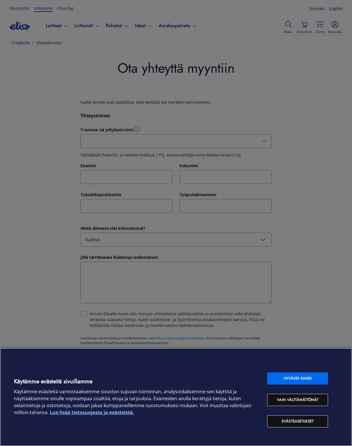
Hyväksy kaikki (297, 378)
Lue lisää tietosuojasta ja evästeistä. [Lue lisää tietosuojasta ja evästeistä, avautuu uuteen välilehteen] (92, 412)
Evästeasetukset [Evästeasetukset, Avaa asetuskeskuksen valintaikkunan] (298, 421)
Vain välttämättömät (297, 400)
